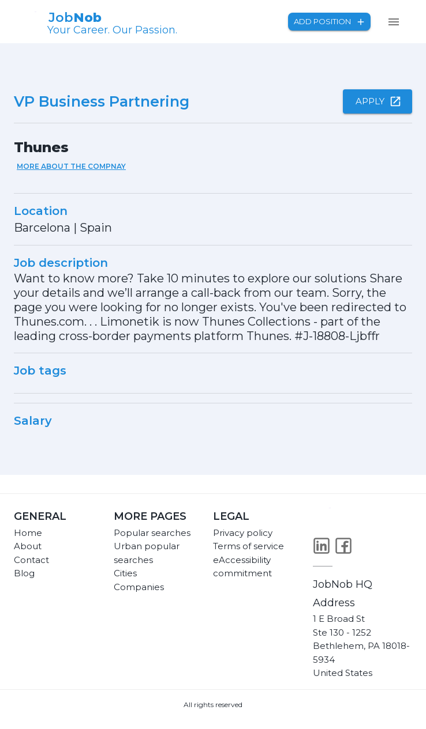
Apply (377, 101)
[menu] (394, 22)
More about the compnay (71, 166)
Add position (329, 22)
